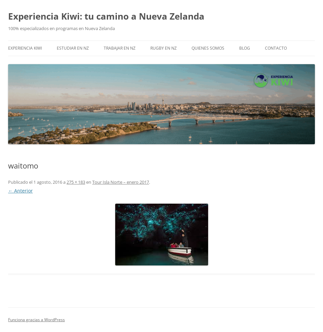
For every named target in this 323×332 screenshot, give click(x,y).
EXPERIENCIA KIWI (25, 48)
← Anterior (20, 190)
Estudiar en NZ (73, 48)
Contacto (276, 48)
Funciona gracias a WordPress (36, 320)
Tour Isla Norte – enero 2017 (120, 182)
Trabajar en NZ (119, 48)
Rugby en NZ (163, 48)
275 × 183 (76, 182)
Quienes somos (208, 48)
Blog (244, 48)
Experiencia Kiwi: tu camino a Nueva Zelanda (106, 16)
